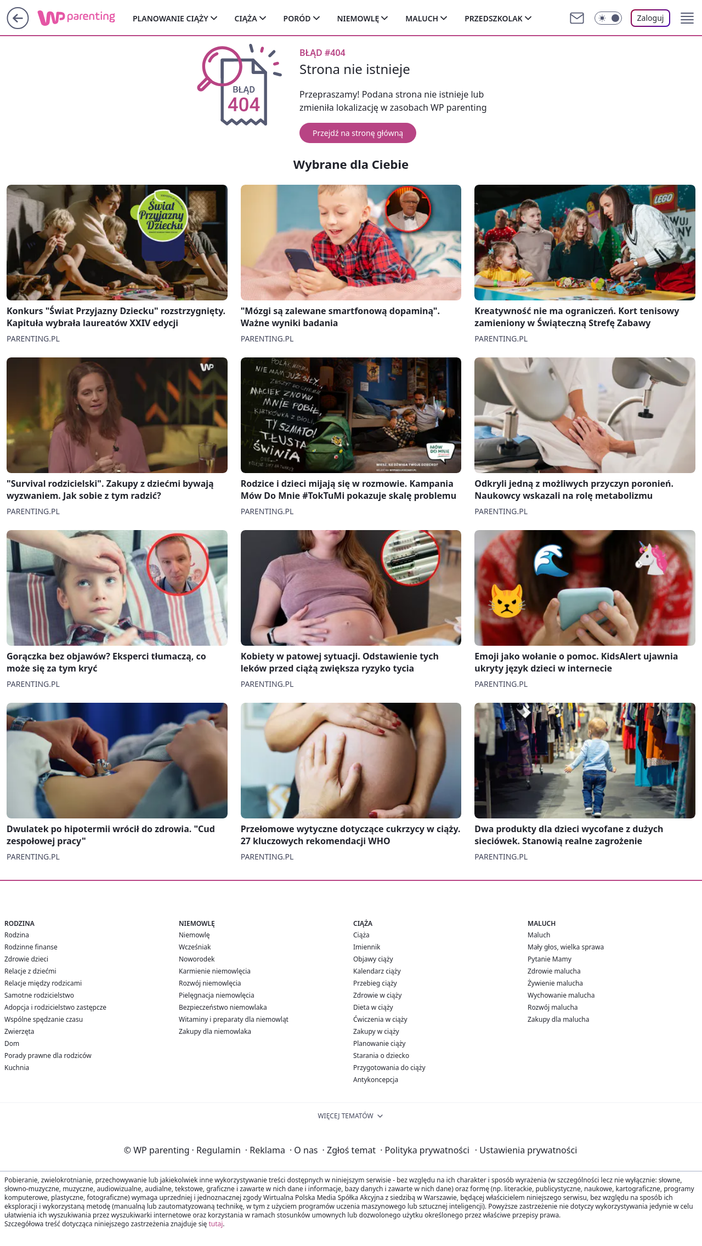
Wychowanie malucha (561, 995)
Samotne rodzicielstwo (39, 995)
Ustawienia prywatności (526, 1150)
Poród (297, 18)
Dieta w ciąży (373, 1007)
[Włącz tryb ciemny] (608, 18)
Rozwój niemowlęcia (210, 983)
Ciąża (246, 18)
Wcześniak (195, 947)
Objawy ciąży (373, 959)
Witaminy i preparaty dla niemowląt (233, 1019)
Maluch (421, 18)
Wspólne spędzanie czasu (43, 1019)
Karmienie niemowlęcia (215, 971)
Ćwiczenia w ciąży (380, 1019)
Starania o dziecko (381, 1055)
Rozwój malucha (553, 1007)
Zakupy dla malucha (559, 1019)
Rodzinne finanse (31, 947)
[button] (687, 18)
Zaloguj (650, 18)
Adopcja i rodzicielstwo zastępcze (55, 1007)
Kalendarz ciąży (377, 971)
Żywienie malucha (555, 983)
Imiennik (367, 947)
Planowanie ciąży (170, 18)
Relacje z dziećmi (30, 971)
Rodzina (16, 935)
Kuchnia (16, 1067)
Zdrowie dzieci (26, 959)
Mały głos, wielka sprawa (566, 947)
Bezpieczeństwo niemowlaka (223, 1007)
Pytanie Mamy (549, 959)
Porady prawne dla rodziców (48, 1055)
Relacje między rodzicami (43, 983)
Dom (11, 1043)
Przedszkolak (493, 18)
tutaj (215, 1223)
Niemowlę (358, 18)
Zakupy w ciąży (376, 1031)
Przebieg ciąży (375, 983)
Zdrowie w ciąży (377, 995)
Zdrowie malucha (554, 971)
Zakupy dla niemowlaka (215, 1031)
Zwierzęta (19, 1031)
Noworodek (196, 959)
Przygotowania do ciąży (389, 1067)
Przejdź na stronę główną (358, 133)
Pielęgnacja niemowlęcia (216, 995)
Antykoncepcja (375, 1079)
